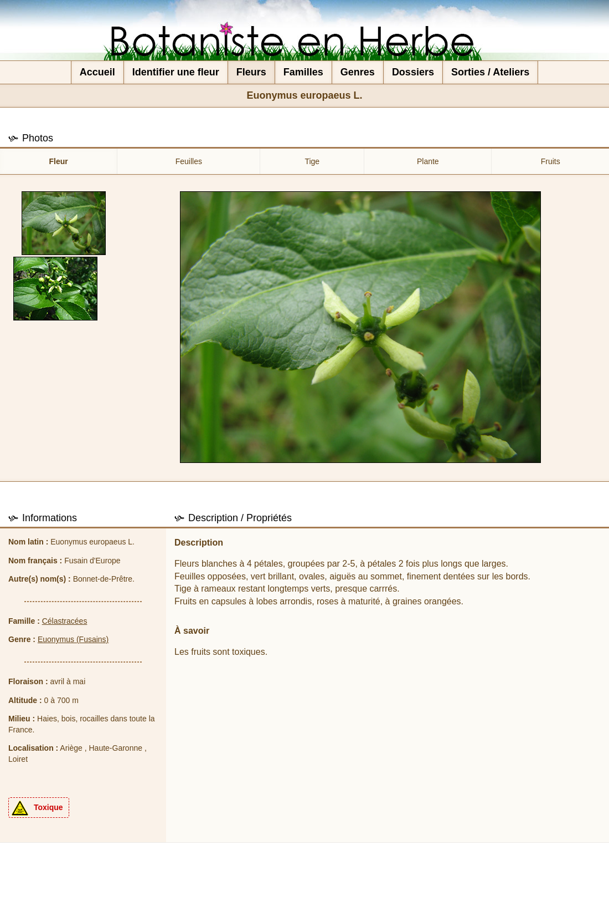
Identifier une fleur (175, 72)
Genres (357, 72)
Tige (311, 161)
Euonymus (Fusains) (73, 639)
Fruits (550, 161)
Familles (303, 72)
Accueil (97, 72)
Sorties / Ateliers (490, 72)
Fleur (58, 161)
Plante (428, 161)
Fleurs (251, 72)
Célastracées (64, 621)
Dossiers (413, 72)
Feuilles (189, 161)
